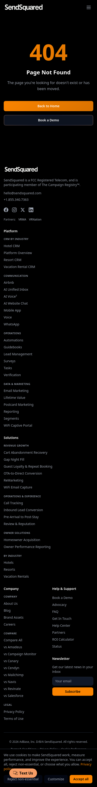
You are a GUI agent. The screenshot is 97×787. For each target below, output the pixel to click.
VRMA (22, 219)
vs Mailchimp (14, 675)
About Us (11, 603)
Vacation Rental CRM (19, 266)
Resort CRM (13, 260)
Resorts (9, 569)
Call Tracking (13, 503)
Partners (58, 632)
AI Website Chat (16, 303)
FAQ (55, 611)
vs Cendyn (11, 668)
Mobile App (12, 310)
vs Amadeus (13, 647)
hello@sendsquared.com (22, 193)
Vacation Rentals (16, 576)
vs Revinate (12, 688)
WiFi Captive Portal (18, 425)
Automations (13, 340)
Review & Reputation (19, 524)
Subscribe (72, 691)
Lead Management (18, 354)
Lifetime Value (14, 397)
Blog (7, 610)
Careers (9, 624)
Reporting (11, 411)
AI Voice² (10, 296)
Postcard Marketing (19, 404)
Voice (8, 317)
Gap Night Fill (14, 459)
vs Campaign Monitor (20, 654)
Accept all (81, 779)
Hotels (8, 562)
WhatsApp (11, 324)
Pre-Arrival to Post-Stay (21, 517)
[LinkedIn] (31, 210)
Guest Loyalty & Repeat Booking (28, 466)
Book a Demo (48, 120)
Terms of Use (14, 718)
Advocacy (59, 604)
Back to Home (48, 106)
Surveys (10, 361)
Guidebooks (13, 347)
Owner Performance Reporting (27, 547)
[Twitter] (22, 210)
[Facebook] (6, 210)
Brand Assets (13, 617)
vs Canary (11, 661)
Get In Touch (62, 618)
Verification (12, 375)
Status (57, 646)
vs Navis (10, 682)
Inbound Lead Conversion (23, 510)
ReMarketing (13, 480)
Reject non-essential (23, 779)
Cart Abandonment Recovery (25, 452)
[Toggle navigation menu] (88, 7)
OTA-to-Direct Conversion (23, 473)
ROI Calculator (63, 639)
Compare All (13, 640)
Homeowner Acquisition (22, 540)
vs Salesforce (13, 695)
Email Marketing (16, 390)
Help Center (61, 625)
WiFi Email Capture (18, 487)
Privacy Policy (14, 711)
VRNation (35, 219)
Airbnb (9, 282)
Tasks (8, 368)
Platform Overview (18, 253)
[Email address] (73, 681)
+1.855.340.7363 (16, 199)
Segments (11, 418)
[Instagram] (14, 210)
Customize (56, 779)
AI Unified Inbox (16, 289)
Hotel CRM (12, 246)
